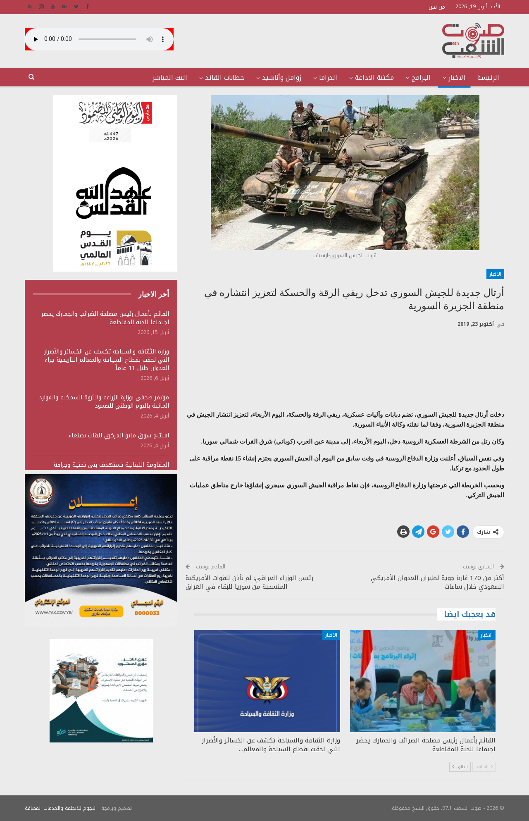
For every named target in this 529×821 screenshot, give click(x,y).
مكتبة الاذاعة (374, 77)
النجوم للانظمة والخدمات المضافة (61, 808)
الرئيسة (488, 77)
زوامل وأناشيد (281, 77)
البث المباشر (170, 77)
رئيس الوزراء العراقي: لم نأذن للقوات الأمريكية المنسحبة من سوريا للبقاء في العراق (249, 582)
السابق (484, 766)
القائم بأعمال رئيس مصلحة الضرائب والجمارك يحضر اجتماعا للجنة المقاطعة (105, 318)
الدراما (328, 77)
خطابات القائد (224, 77)
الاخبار (456, 77)
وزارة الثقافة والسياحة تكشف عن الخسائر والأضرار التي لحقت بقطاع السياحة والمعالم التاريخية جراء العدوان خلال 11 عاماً (106, 360)
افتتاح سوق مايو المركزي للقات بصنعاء (119, 435)
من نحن (437, 7)
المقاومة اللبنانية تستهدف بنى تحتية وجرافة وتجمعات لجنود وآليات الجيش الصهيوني (111, 469)
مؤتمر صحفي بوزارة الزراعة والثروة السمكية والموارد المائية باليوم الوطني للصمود (104, 401)
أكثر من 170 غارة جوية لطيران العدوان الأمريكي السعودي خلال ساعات (437, 582)
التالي (460, 766)
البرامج (421, 77)
